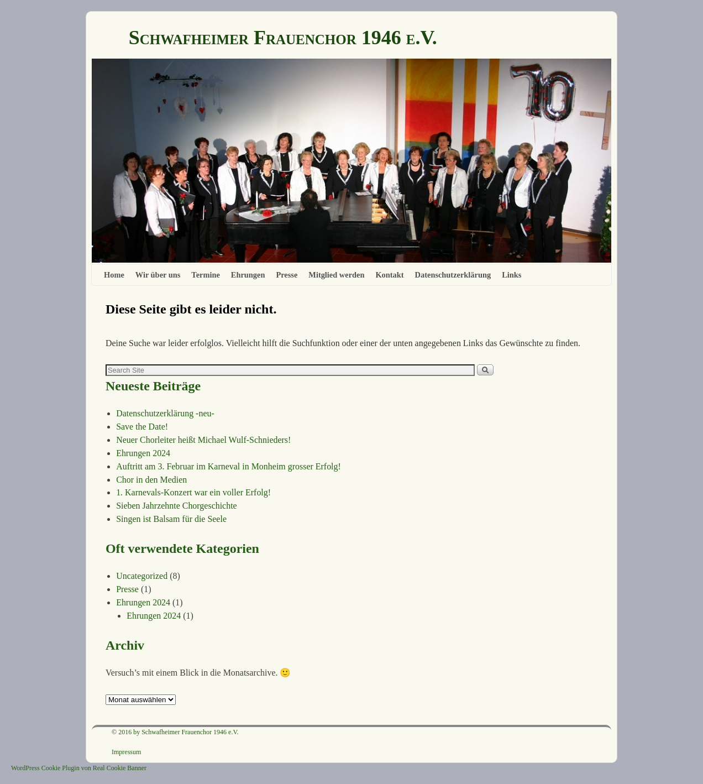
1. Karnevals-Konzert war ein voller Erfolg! (193, 492)
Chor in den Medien (151, 479)
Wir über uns (158, 274)
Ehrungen (248, 274)
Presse (286, 274)
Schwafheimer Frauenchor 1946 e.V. (283, 38)
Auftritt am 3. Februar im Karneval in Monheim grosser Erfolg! (228, 466)
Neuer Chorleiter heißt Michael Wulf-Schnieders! (203, 440)
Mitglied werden (336, 274)
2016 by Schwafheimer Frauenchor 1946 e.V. (178, 732)
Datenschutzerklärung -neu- (165, 413)
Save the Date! (142, 426)
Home (114, 274)
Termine (205, 274)
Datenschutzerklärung (453, 274)
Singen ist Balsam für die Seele (171, 519)
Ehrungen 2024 (143, 453)
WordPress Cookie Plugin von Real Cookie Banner (78, 768)
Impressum (126, 752)
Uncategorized (141, 576)
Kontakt (389, 274)
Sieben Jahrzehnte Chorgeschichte (176, 505)
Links (511, 274)
